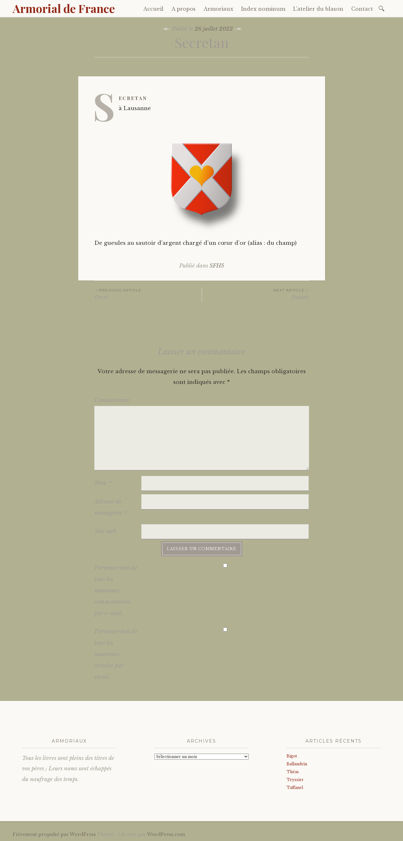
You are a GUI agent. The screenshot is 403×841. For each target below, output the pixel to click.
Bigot (292, 756)
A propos (183, 9)
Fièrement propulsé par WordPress (54, 834)
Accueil (153, 9)
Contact (362, 9)
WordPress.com (166, 834)
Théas (293, 771)
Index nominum (263, 9)
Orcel (148, 294)
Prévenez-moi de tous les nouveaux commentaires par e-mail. (115, 590)
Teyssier (295, 779)
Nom (102, 482)
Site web (105, 531)
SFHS (217, 265)
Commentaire (112, 400)
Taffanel (295, 787)
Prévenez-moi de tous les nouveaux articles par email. (115, 654)
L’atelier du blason (318, 9)
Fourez (255, 294)
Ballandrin (297, 764)
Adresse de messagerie (110, 507)
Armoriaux (218, 9)
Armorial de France (64, 8)
